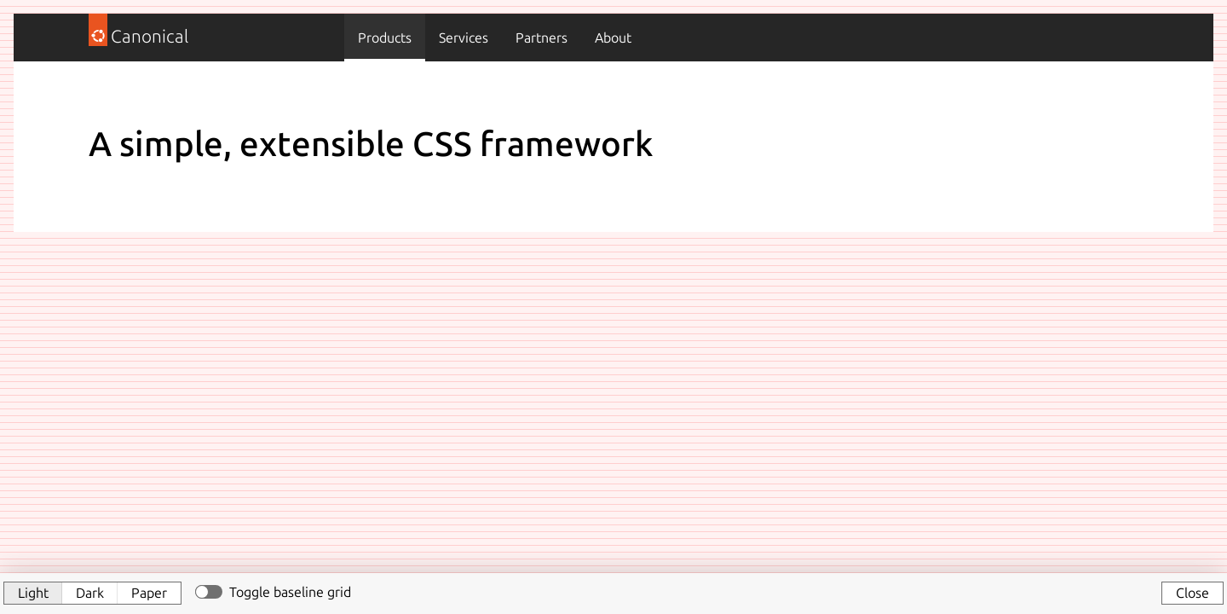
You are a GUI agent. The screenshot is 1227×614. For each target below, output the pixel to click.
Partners (541, 37)
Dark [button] (90, 592)
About (613, 37)
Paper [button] (149, 592)
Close (1192, 592)
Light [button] (33, 592)
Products (385, 37)
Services (463, 37)
